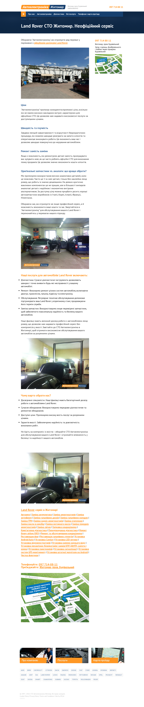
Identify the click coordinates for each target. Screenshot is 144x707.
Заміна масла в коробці (32, 524)
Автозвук (25, 514)
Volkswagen (85, 679)
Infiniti (113, 670)
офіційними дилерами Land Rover (51, 42)
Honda (95, 670)
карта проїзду (73, 8)
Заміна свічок (44, 527)
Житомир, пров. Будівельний (57, 567)
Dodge (73, 670)
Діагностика (59, 14)
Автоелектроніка (44, 14)
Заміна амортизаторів (65, 514)
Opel (101, 675)
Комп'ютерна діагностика (34, 530)
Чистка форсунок (29, 555)
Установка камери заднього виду (68, 542)
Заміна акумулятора (42, 514)
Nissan (93, 675)
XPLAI (62, 696)
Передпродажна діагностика (63, 530)
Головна (23, 19)
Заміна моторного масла (58, 524)
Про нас (31, 14)
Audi (22, 670)
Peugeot (109, 675)
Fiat (81, 670)
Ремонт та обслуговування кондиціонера (61, 533)
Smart (37, 679)
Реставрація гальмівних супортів (56, 536)
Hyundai (104, 670)
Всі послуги (71, 14)
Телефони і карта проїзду (89, 14)
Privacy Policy (34, 696)
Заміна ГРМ (26, 520)
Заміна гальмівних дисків (46, 517)
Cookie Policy (24, 696)
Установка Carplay (44, 539)
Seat (23, 679)
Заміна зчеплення (74, 520)
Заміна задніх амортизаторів (48, 520)
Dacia (57, 670)
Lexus (55, 675)
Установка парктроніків (40, 549)
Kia (36, 675)
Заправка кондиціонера (64, 527)
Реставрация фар (29, 536)
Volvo (95, 679)
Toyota (75, 679)
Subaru (58, 679)
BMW (29, 670)
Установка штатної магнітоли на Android (67, 552)
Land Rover (28, 510)
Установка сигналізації (65, 549)
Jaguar (23, 675)
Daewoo (65, 670)
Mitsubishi (83, 675)
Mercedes (72, 675)
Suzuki (66, 679)
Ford (87, 670)
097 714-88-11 (48, 564)
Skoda (30, 679)
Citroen (48, 670)
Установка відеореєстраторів (35, 542)
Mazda (63, 675)
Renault (119, 675)
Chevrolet (38, 670)
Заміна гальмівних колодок (74, 517)
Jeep (30, 675)
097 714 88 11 (116, 7)
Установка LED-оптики (66, 539)
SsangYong (47, 679)
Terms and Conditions (47, 696)
